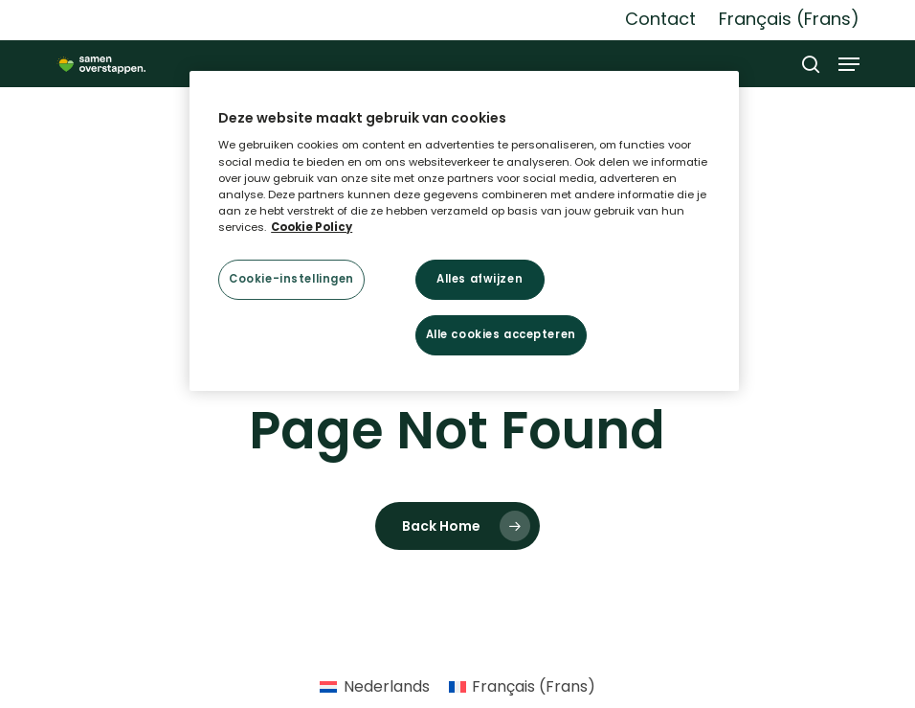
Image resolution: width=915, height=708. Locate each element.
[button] (848, 64)
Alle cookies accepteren (501, 334)
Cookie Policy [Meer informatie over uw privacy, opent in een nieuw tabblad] (311, 227)
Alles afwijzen (479, 278)
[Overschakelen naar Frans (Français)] (789, 19)
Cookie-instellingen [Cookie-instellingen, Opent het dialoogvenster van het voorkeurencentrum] (291, 278)
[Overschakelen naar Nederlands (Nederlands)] (374, 687)
